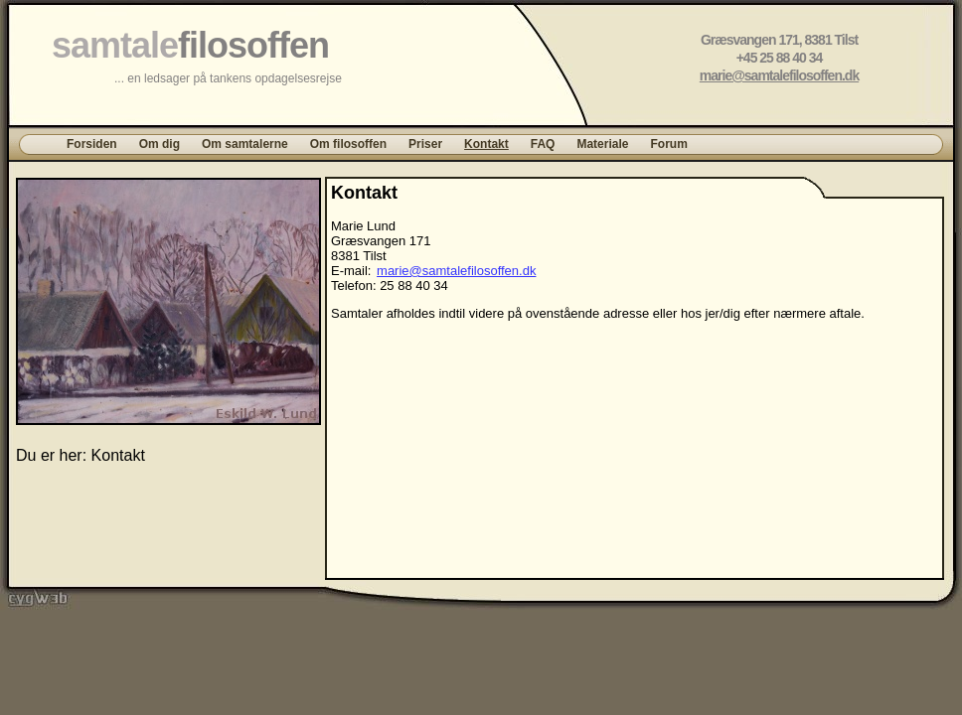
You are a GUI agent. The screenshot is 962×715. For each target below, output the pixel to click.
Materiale (602, 144)
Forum (668, 144)
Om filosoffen (348, 144)
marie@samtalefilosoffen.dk (779, 75)
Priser (425, 144)
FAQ (543, 144)
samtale (190, 45)
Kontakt (486, 144)
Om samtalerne (245, 144)
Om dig (159, 144)
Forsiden (92, 144)
